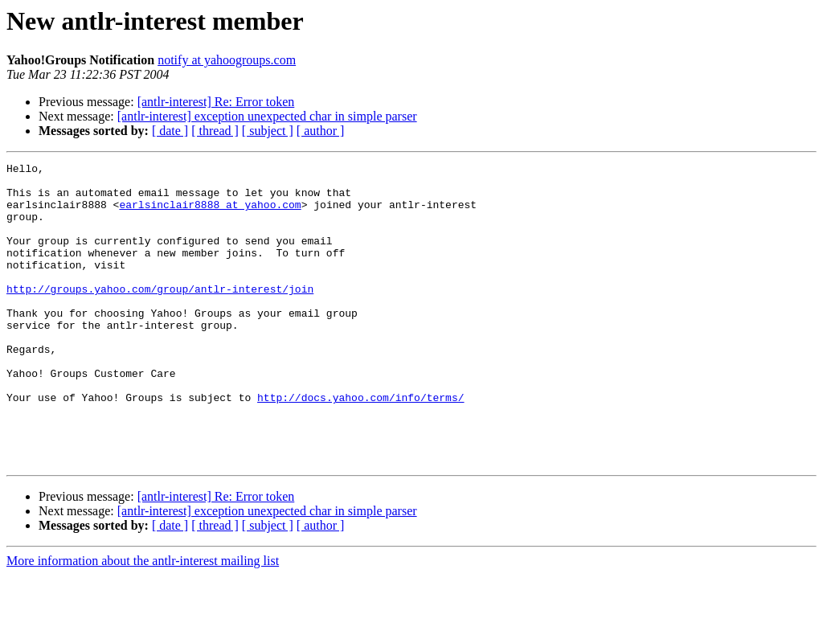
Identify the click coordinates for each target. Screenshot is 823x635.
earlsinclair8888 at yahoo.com (210, 214)
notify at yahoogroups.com (227, 60)
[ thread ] (215, 130)
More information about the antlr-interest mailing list (142, 621)
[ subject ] (267, 130)
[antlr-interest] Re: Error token (216, 102)
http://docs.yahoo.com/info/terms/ (360, 445)
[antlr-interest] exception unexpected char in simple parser (267, 116)
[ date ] (170, 130)
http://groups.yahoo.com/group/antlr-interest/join (159, 315)
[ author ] (321, 130)
